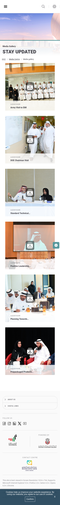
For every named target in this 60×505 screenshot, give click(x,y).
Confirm (30, 499)
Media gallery (28, 60)
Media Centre (14, 60)
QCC (4, 60)
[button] (56, 245)
